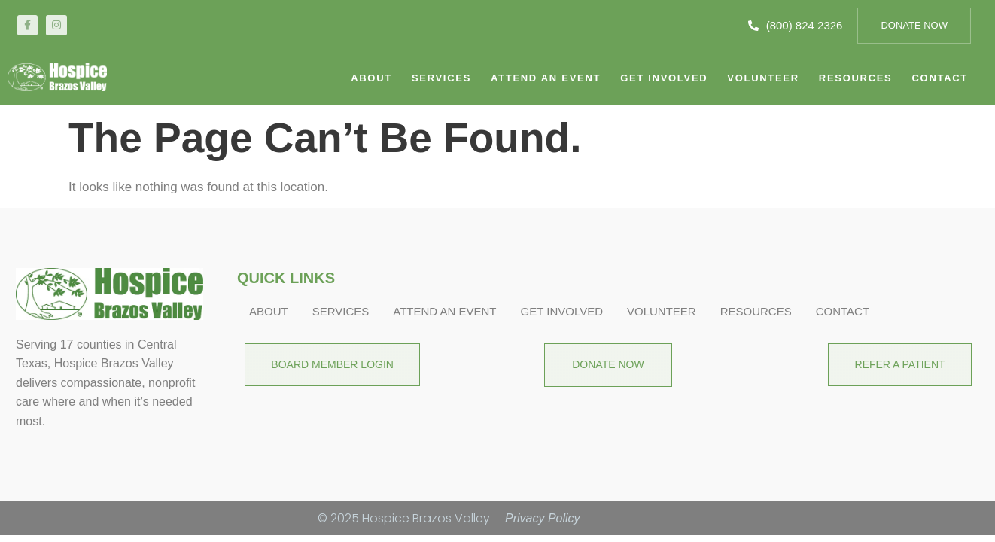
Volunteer (763, 78)
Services (441, 78)
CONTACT (940, 78)
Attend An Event (546, 78)
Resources (856, 78)
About (371, 78)
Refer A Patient (907, 364)
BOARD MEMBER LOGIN (325, 364)
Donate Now (914, 25)
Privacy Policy (542, 518)
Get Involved (663, 78)
